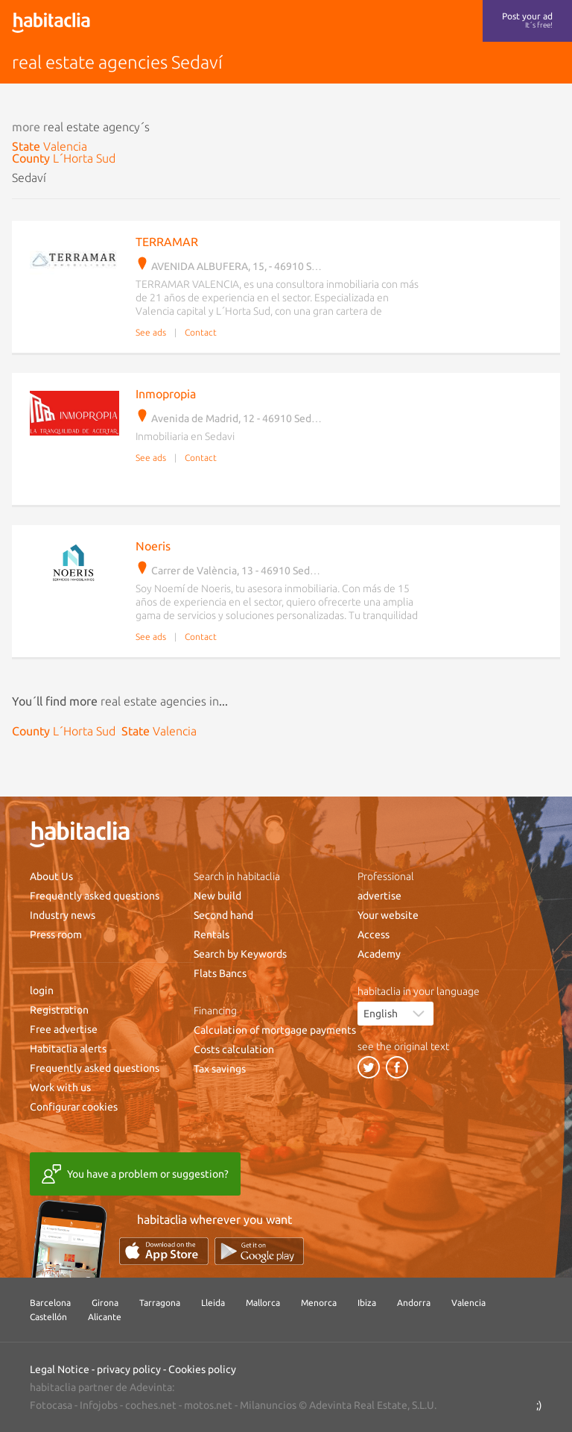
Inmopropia (166, 394)
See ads (151, 332)
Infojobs (99, 1405)
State (49, 146)
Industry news (62, 915)
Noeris (153, 546)
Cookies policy (202, 1369)
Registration (59, 1010)
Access (374, 934)
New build (217, 896)
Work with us (60, 1087)
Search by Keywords (240, 954)
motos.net (208, 1405)
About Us (51, 876)
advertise (379, 896)
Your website (388, 915)
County (63, 158)
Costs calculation (234, 1049)
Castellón (48, 1317)
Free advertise (64, 1029)
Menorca (319, 1302)
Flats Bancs (220, 973)
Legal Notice (59, 1369)
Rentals (211, 934)
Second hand (223, 915)
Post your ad (527, 20)
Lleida (213, 1302)
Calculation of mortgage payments (275, 1030)
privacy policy (129, 1369)
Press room (56, 934)
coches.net (151, 1405)
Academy (379, 954)
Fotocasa (51, 1405)
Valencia (468, 1302)
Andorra (413, 1302)
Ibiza (367, 1302)
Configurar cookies (74, 1107)
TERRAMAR (167, 241)
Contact (201, 332)
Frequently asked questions (94, 896)
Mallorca (263, 1302)
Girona (105, 1302)
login (42, 990)
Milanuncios (268, 1405)
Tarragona (159, 1302)
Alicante (104, 1317)
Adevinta (151, 1387)
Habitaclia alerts (68, 1049)
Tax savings (220, 1069)
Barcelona (50, 1302)
